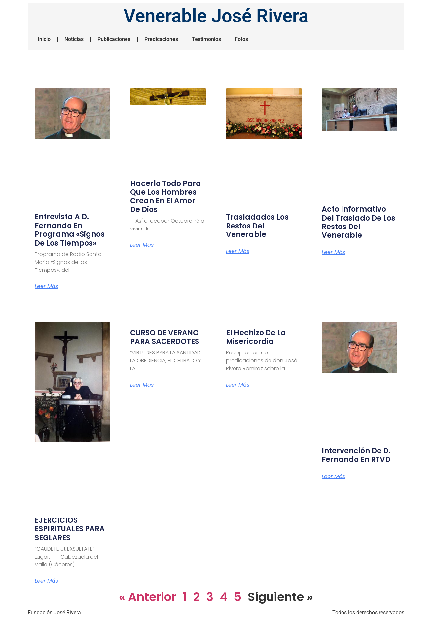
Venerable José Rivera (216, 16)
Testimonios (206, 39)
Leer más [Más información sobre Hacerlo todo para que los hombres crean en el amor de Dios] (142, 245)
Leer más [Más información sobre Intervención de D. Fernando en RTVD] (333, 476)
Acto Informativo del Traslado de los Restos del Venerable (358, 222)
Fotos (241, 39)
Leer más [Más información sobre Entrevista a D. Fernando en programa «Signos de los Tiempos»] (46, 286)
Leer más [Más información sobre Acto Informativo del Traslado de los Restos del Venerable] (333, 252)
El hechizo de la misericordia (256, 337)
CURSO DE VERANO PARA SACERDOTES (164, 337)
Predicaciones (161, 39)
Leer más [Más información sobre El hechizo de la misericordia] (237, 385)
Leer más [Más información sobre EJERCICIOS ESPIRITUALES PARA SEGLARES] (46, 581)
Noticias (74, 39)
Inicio (44, 39)
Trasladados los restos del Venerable (257, 226)
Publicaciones (113, 39)
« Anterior (147, 596)
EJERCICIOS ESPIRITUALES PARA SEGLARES (70, 529)
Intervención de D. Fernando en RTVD (356, 455)
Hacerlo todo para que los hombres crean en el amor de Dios (165, 196)
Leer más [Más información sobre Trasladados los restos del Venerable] (237, 251)
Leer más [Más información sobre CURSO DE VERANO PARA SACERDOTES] (142, 385)
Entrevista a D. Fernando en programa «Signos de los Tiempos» (70, 230)
